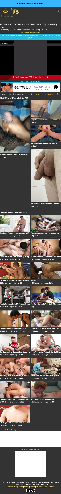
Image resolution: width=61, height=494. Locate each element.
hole (32, 30)
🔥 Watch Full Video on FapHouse (13, 43)
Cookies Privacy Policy (15, 487)
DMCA (26, 487)
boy (25, 30)
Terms (32, 487)
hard (28, 30)
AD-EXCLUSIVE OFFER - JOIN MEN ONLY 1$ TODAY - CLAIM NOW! (30, 36)
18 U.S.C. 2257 (41, 487)
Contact (51, 487)
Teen (45, 30)
